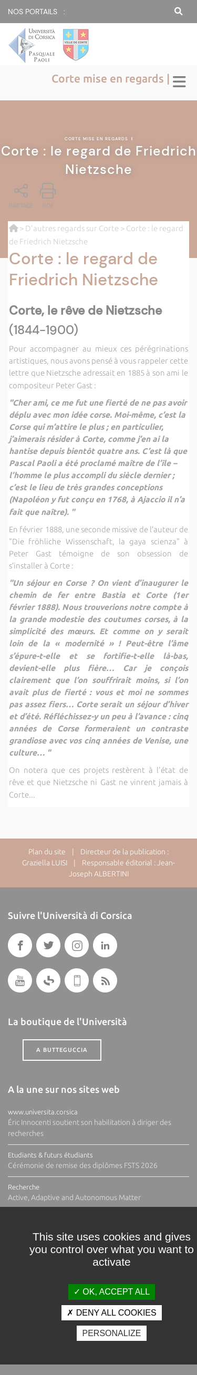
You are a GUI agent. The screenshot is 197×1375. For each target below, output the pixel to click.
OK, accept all (112, 1291)
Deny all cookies (111, 1312)
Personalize (111, 1333)
